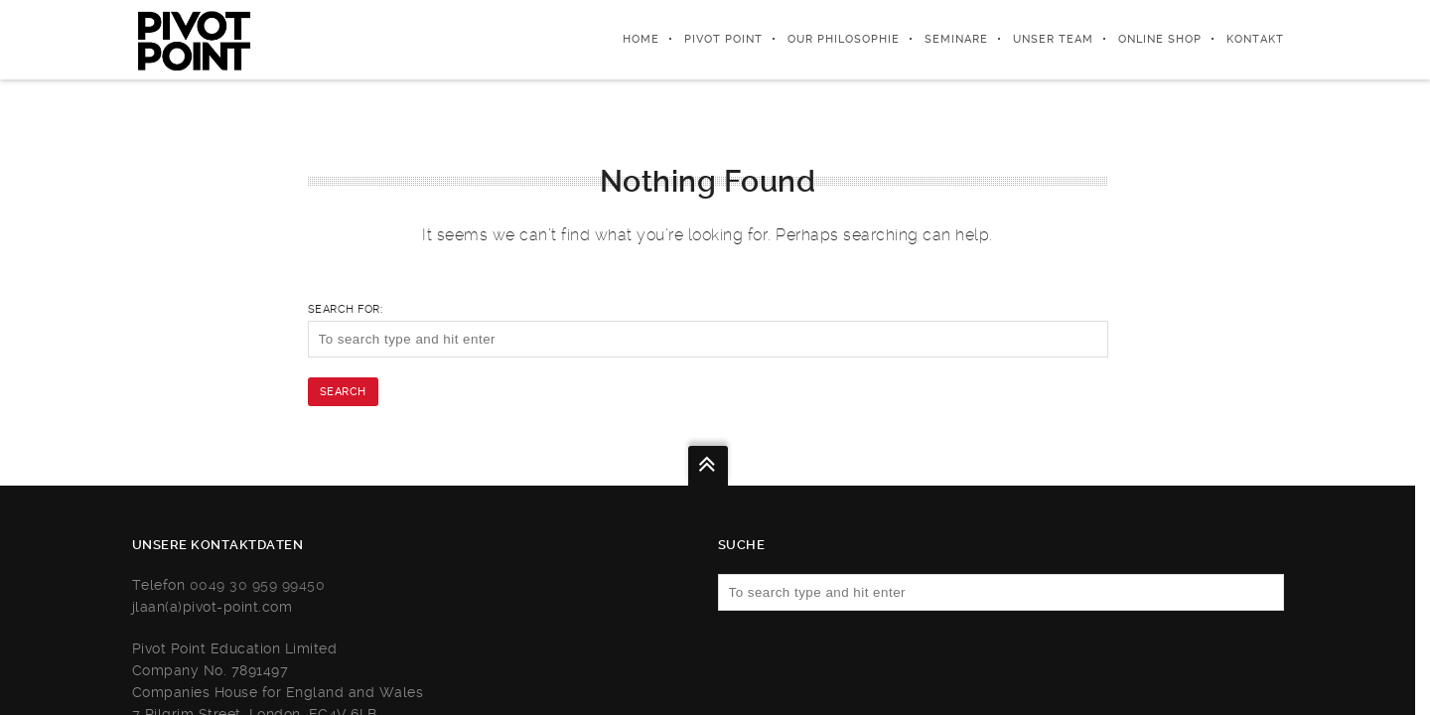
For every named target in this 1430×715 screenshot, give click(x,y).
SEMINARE (956, 39)
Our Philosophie (843, 39)
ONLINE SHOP (1160, 39)
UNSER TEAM (1053, 39)
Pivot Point (723, 39)
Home (641, 39)
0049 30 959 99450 (258, 585)
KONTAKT (1255, 39)
